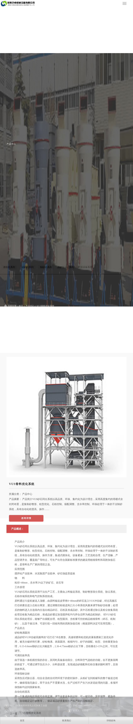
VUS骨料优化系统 (21, 551)
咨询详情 (26, 585)
